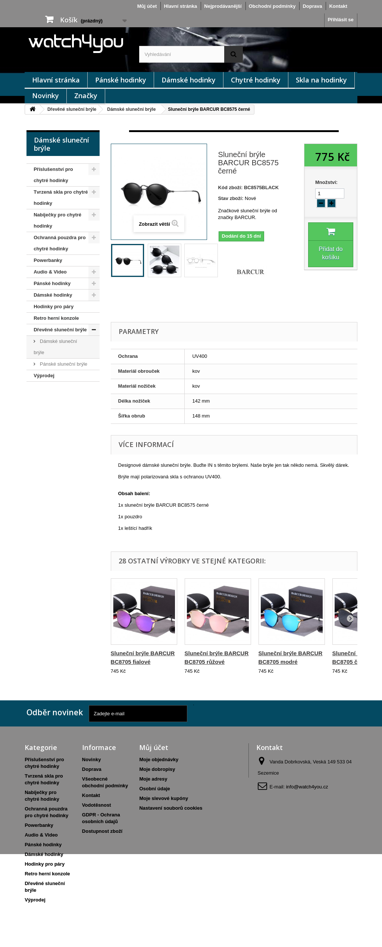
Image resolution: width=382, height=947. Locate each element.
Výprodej (44, 375)
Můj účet (147, 6)
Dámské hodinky (189, 79)
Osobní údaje (154, 788)
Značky (85, 95)
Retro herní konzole (56, 318)
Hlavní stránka (180, 6)
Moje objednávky (158, 759)
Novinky (45, 95)
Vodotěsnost (96, 805)
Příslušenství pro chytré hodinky (53, 174)
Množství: (326, 182)
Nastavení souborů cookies (170, 808)
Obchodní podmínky (272, 6)
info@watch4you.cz (307, 787)
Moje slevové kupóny (163, 798)
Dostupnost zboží (102, 831)
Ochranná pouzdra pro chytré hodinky (59, 243)
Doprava (312, 6)
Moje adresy (153, 779)
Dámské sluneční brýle (131, 109)
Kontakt (338, 6)
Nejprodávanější (222, 6)
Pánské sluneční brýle (62, 364)
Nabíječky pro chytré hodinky (57, 220)
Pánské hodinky (120, 79)
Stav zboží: (231, 198)
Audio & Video (50, 272)
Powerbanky (48, 260)
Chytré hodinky (256, 79)
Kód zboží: (230, 187)
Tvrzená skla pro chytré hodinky (61, 197)
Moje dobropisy (157, 769)
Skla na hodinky (321, 79)
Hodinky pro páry (53, 306)
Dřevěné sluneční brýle (71, 109)
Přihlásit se (340, 19)
